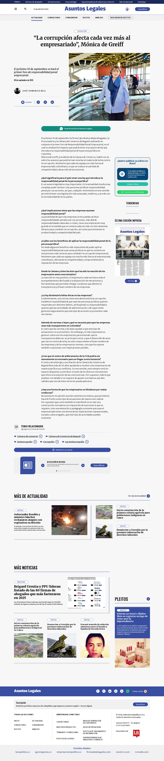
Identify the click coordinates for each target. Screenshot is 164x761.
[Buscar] (25, 9)
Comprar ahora (133, 184)
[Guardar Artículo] (26, 102)
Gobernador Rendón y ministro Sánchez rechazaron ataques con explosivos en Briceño (28, 518)
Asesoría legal (70, 2)
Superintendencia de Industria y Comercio (98, 2)
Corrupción (48, 441)
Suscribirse (142, 9)
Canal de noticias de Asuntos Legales (76, 128)
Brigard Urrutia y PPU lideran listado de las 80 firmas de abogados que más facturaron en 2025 (37, 658)
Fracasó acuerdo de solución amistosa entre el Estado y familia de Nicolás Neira (95, 692)
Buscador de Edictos (120, 18)
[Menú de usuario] (127, 9)
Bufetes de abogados (34, 2)
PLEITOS (86, 18)
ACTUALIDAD (36, 18)
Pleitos (121, 665)
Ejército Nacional (126, 2)
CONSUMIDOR (71, 18)
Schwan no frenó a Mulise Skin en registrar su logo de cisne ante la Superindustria (132, 683)
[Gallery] (63, 463)
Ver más (132, 281)
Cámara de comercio (27, 436)
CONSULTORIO (54, 18)
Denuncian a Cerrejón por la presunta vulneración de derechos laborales (132, 532)
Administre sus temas (62, 450)
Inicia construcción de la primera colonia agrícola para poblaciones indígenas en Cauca (133, 514)
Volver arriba (140, 757)
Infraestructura (54, 2)
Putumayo (142, 2)
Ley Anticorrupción (74, 441)
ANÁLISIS (99, 18)
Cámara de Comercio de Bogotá (65, 436)
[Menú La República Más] (15, 9)
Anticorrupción (24, 441)
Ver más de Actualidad (139, 496)
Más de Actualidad (31, 496)
